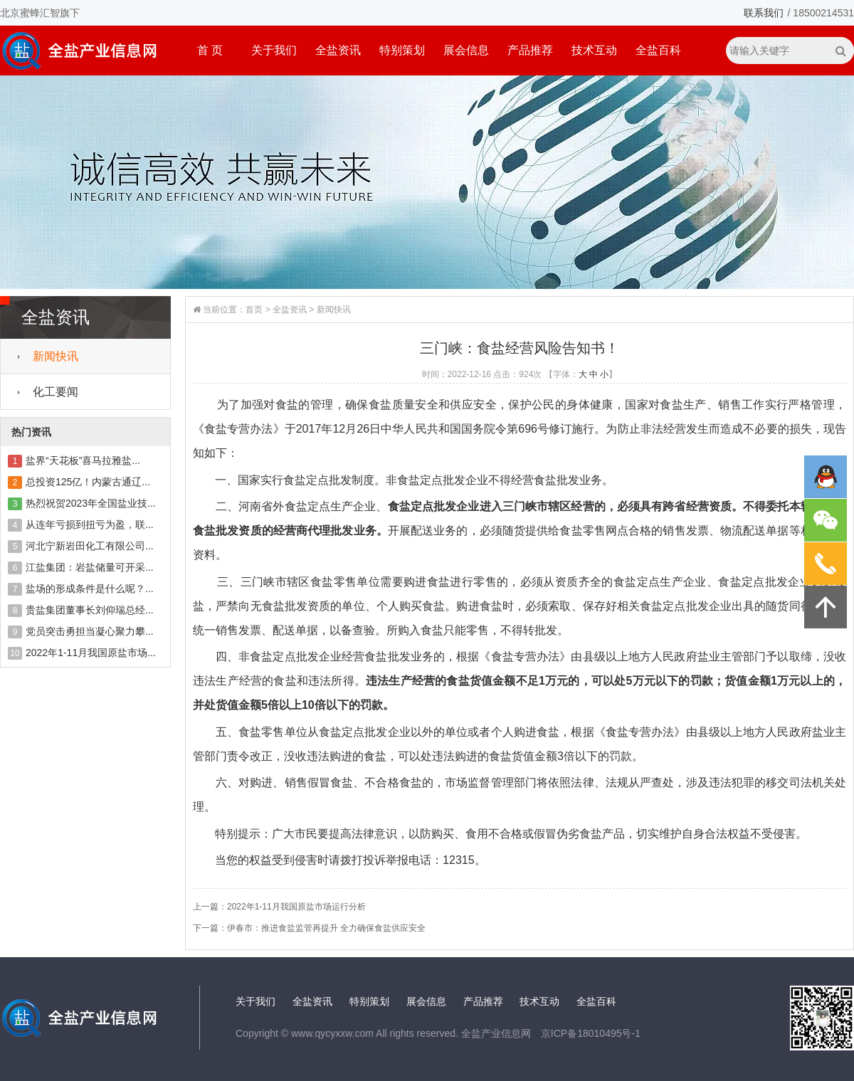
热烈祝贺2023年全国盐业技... (91, 503)
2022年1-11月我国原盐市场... (91, 652)
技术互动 (594, 50)
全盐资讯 (338, 50)
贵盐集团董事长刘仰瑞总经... (90, 610)
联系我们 (764, 13)
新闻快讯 (55, 356)
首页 (254, 310)
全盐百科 (658, 50)
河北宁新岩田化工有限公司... (90, 546)
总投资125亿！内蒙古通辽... (88, 481)
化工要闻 (55, 392)
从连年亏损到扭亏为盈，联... (90, 524)
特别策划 (402, 50)
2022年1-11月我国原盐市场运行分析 (296, 907)
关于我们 (274, 50)
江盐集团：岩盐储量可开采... (90, 567)
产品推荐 (530, 50)
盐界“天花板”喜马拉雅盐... (83, 460)
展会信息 (466, 50)
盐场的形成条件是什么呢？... (90, 588)
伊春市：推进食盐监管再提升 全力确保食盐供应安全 (326, 928)
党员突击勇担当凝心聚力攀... (90, 631)
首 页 (210, 50)
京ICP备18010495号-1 (590, 1033)
